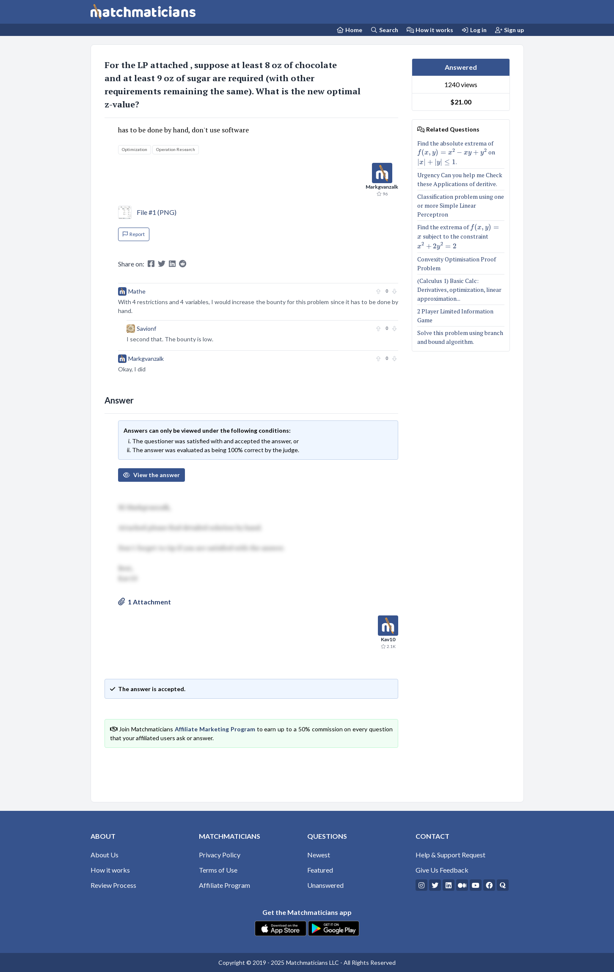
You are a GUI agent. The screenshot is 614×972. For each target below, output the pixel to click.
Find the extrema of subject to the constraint (460, 236)
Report (134, 234)
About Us (104, 855)
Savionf (146, 328)
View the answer (151, 474)
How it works (430, 29)
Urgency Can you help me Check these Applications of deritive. (459, 179)
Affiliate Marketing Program (215, 729)
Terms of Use (218, 870)
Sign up (509, 29)
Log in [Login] (474, 29)
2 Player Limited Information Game (455, 315)
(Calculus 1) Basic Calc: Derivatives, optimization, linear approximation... (459, 289)
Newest (318, 855)
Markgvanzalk (146, 358)
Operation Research (175, 149)
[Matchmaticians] (143, 12)
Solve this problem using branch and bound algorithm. (460, 337)
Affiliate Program (224, 885)
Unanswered (325, 885)
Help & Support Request (450, 855)
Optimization (134, 149)
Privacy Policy (219, 855)
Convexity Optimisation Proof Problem (456, 263)
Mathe (137, 291)
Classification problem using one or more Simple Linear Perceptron (460, 205)
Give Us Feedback (442, 870)
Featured (320, 870)
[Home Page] (349, 29)
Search (385, 29)
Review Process (113, 885)
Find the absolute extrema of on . (460, 152)
